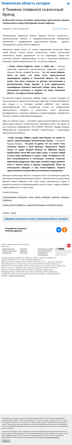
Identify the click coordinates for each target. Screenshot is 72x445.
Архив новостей (8, 249)
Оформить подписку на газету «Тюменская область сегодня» (36, 218)
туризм (13, 213)
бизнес (6, 213)
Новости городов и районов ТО (9, 252)
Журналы (23, 249)
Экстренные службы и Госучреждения (45, 250)
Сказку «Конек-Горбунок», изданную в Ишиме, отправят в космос (33, 205)
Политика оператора (17, 276)
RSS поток (23, 253)
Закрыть (6, 441)
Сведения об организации (43, 254)
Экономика (7, 29)
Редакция (23, 251)
